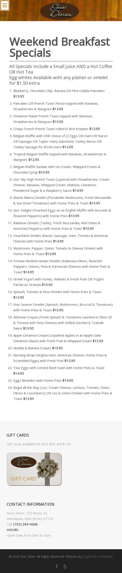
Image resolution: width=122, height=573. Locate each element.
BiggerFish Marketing (97, 556)
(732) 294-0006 (25, 524)
